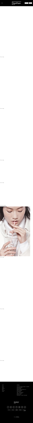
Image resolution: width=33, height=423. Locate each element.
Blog (3, 389)
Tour (3, 387)
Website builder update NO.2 (21, 389)
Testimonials (19, 391)
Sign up (3, 390)
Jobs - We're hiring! (20, 392)
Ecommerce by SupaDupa (17, 417)
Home (3, 386)
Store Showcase (19, 387)
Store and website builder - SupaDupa (23, 386)
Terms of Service (19, 393)
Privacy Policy (19, 394)
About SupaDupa (19, 390)
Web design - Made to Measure (22, 395)
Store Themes (19, 388)
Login (3, 391)
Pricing (3, 388)
